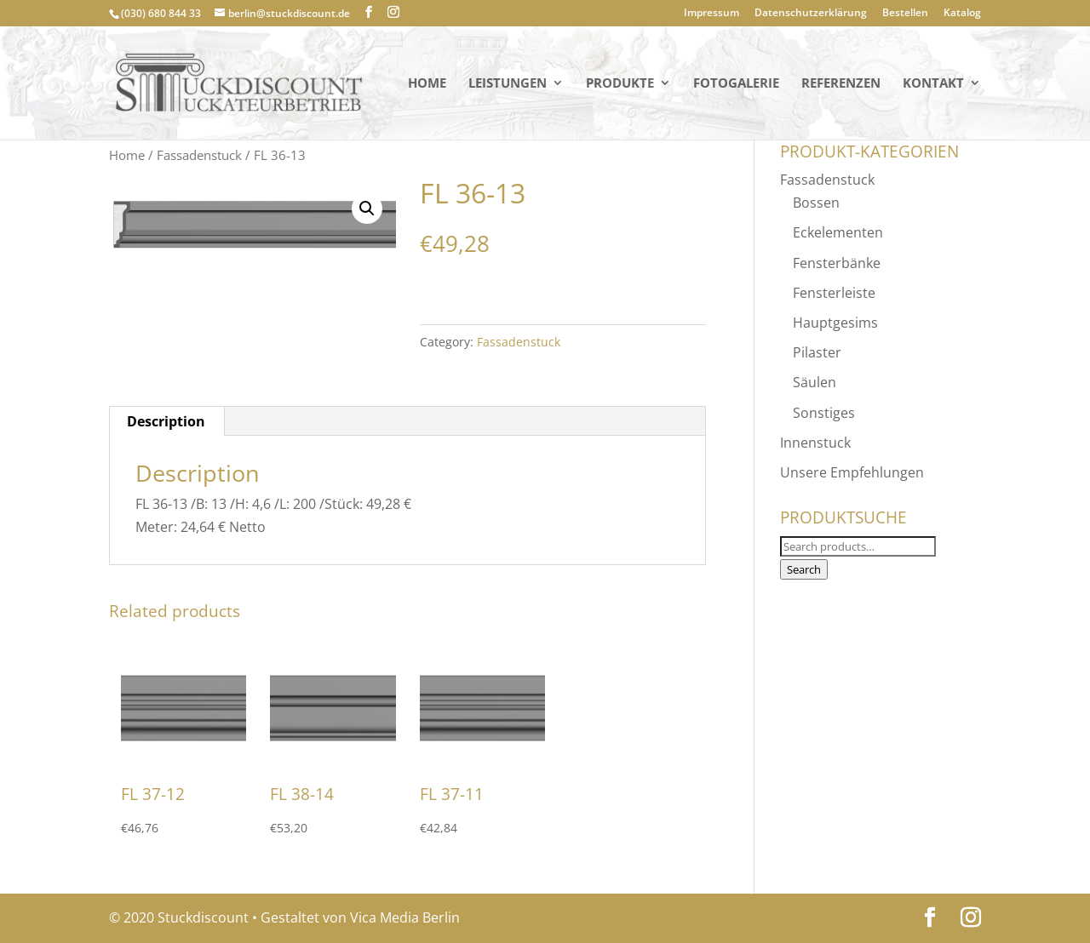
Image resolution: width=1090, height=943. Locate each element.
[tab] (166, 421)
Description (166, 421)
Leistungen (507, 84)
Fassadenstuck (199, 154)
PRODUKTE (620, 84)
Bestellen (905, 14)
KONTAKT (933, 84)
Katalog (962, 14)
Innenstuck (815, 442)
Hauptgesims (835, 322)
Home (427, 84)
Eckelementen (838, 232)
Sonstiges (824, 412)
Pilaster (817, 352)
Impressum (711, 14)
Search (804, 569)
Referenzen (841, 84)
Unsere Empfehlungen (852, 472)
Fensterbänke (837, 263)
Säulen (814, 382)
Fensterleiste (834, 292)
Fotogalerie (736, 84)
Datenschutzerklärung (810, 14)
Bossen (816, 202)
